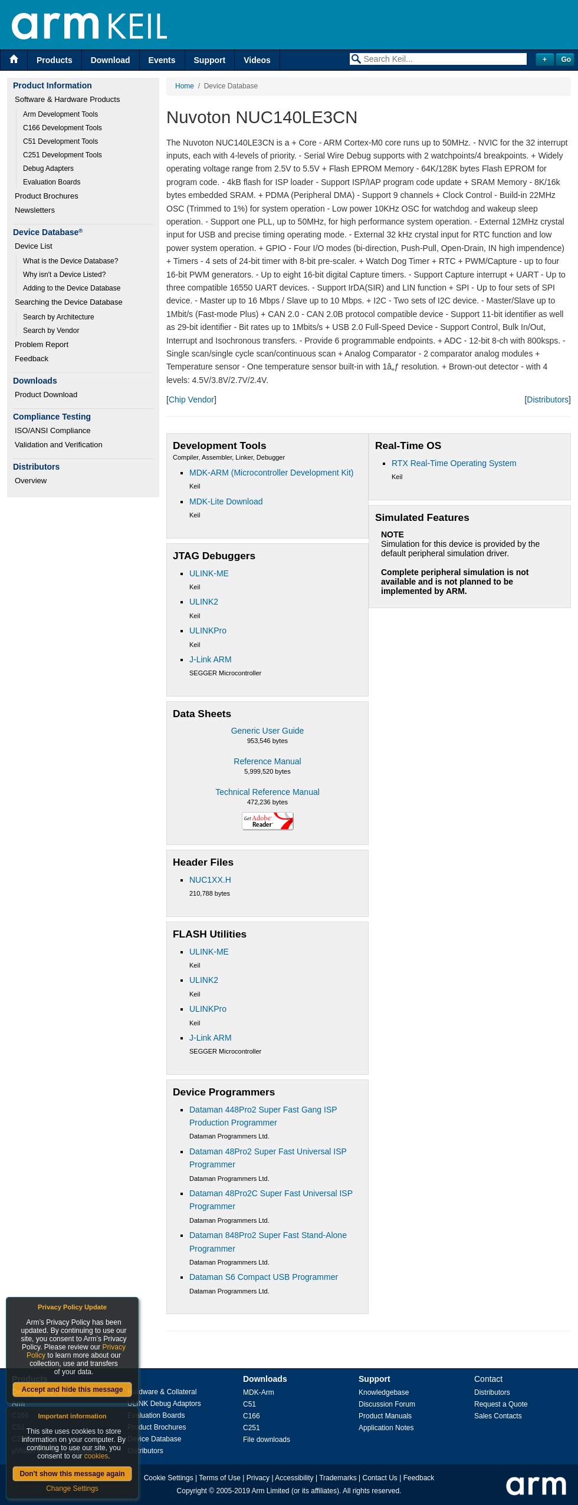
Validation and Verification (59, 444)
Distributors (548, 399)
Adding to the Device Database (71, 288)
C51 (249, 1404)
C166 (251, 1416)
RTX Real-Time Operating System (454, 463)
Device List (33, 246)
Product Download (46, 394)
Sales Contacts (498, 1416)
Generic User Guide (267, 730)
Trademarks (338, 1478)
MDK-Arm (258, 1392)
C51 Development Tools (60, 141)
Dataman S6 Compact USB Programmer (263, 1277)
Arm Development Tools (60, 114)
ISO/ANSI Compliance (53, 430)
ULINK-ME (209, 573)
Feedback (31, 358)
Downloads (265, 1379)
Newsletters (35, 210)
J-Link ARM (210, 659)
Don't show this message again (71, 1474)
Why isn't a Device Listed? (64, 274)
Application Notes (386, 1428)
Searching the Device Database (69, 302)
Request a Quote (501, 1404)
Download (110, 60)
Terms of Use (220, 1478)
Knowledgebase (384, 1392)
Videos (257, 60)
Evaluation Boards (51, 182)
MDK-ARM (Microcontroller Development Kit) (271, 472)
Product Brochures (46, 196)
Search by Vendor (51, 330)
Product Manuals (385, 1416)
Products (55, 60)
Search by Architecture (58, 317)
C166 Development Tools (62, 128)
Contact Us (380, 1478)
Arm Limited (271, 1491)
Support (210, 60)
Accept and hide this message (72, 1389)
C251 (251, 1428)
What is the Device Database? (70, 261)
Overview (31, 480)
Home (184, 86)
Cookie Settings (168, 1478)
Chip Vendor (191, 399)
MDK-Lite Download (226, 501)
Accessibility (294, 1478)
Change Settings (72, 1488)
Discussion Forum (387, 1404)
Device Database (154, 1439)
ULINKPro (207, 630)
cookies (96, 1456)
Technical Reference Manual (267, 792)
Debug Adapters (48, 168)
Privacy (258, 1478)
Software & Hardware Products (67, 99)
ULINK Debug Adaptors (164, 1404)
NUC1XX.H (210, 879)
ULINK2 (203, 601)
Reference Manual (267, 761)
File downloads (266, 1439)
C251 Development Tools (62, 155)
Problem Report (41, 344)
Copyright (192, 1491)
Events (162, 60)
